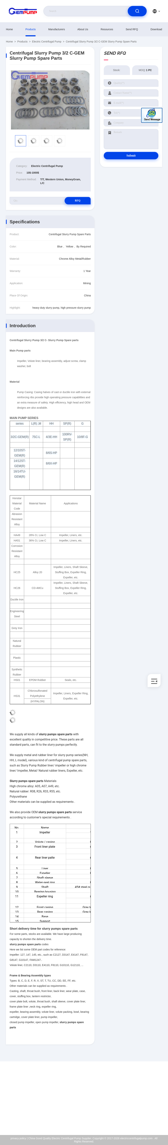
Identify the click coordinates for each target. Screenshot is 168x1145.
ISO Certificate (147, 1097)
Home (9, 29)
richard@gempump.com (27, 1097)
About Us (82, 29)
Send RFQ (132, 29)
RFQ (77, 200)
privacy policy (147, 1113)
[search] (137, 11)
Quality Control (148, 1105)
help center (145, 1121)
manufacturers (56, 29)
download (156, 29)
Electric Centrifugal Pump (46, 41)
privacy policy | (19, 1138)
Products (30, 29)
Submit (131, 155)
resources (107, 29)
